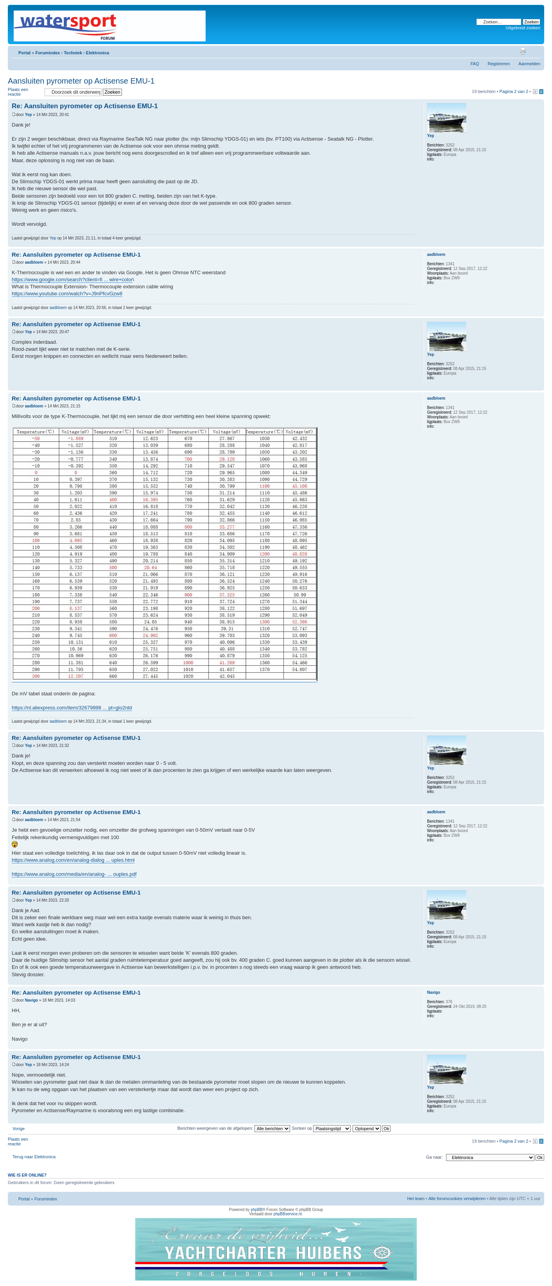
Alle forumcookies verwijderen (457, 1198)
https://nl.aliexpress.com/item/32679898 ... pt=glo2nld (72, 708)
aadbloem (34, 262)
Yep (28, 115)
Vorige (19, 1128)
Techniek (73, 52)
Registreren (498, 63)
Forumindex (47, 52)
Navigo (31, 1000)
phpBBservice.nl (288, 1214)
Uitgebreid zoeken (522, 27)
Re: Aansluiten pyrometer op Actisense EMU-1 (85, 106)
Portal (24, 52)
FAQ (474, 63)
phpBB (256, 1209)
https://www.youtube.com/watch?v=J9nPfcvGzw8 (67, 293)
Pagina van (514, 91)
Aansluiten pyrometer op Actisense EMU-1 (81, 81)
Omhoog (538, 243)
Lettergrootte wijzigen (534, 51)
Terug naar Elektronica (34, 1156)
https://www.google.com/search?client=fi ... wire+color (72, 279)
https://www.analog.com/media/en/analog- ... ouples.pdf (74, 874)
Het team (416, 1198)
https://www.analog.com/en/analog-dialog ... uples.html (73, 860)
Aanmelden (529, 63)
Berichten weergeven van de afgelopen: (233, 1128)
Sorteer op (321, 1128)
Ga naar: (434, 1157)
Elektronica (97, 52)
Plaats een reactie (24, 92)
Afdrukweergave (522, 51)
